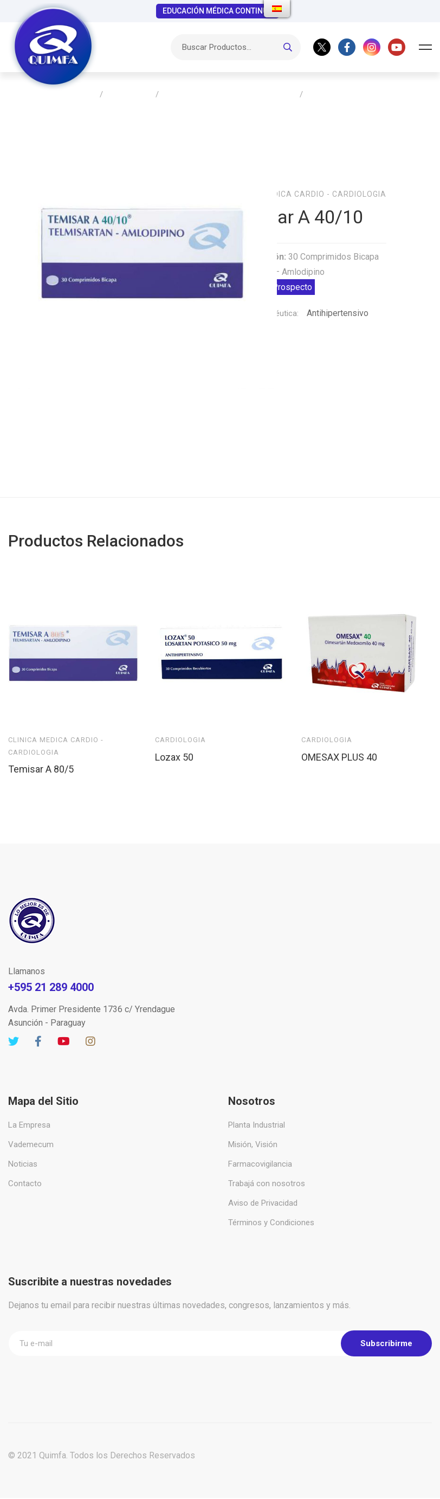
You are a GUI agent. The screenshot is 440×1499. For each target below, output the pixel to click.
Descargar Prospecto (271, 271)
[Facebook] (346, 47)
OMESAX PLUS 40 (339, 724)
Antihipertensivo (337, 297)
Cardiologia (180, 707)
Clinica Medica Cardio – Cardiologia (229, 95)
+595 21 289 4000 (51, 954)
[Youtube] (396, 47)
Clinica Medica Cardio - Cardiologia (307, 177)
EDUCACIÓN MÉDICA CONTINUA (218, 11)
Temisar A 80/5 (41, 736)
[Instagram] (371, 47)
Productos (129, 95)
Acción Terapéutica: (263, 297)
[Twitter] (321, 47)
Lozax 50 (174, 724)
